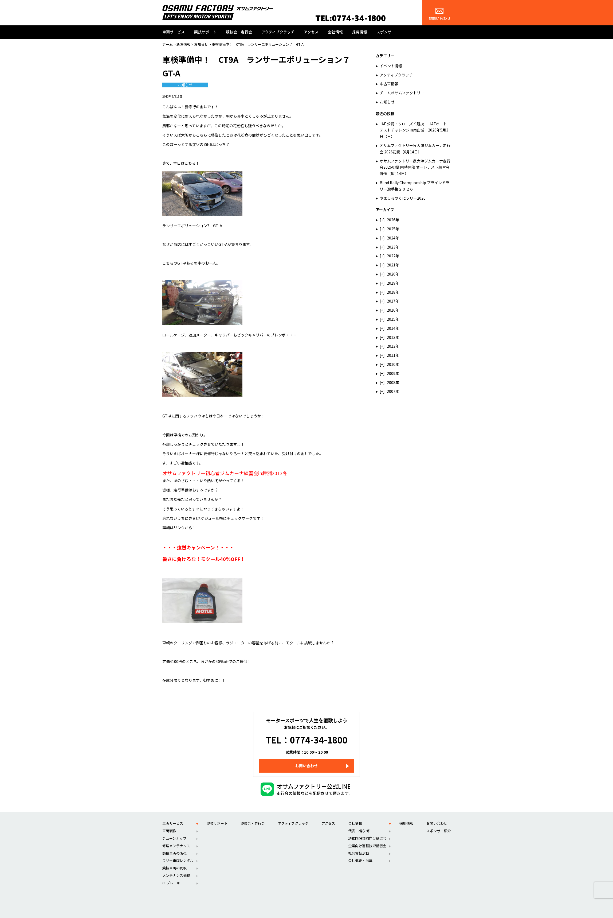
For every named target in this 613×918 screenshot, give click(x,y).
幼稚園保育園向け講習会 (367, 830)
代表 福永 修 (359, 822)
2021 (391, 265)
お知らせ (185, 85)
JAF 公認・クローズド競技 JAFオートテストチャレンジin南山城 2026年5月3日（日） (414, 130)
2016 (391, 310)
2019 (391, 283)
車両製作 (169, 822)
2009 (391, 373)
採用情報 (359, 31)
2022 (391, 255)
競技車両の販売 (174, 845)
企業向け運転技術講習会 (367, 837)
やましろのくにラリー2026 (403, 198)
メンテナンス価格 (176, 867)
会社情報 (335, 31)
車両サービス (173, 31)
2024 (391, 238)
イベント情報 (391, 65)
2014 (391, 328)
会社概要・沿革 (360, 852)
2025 (391, 228)
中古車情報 (389, 83)
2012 (391, 346)
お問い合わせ (439, 14)
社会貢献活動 (358, 845)
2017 (391, 301)
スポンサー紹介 (438, 822)
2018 (391, 292)
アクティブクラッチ (277, 31)
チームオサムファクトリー (402, 92)
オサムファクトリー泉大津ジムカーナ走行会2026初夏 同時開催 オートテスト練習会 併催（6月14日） (416, 167)
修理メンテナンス (176, 837)
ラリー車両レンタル (178, 852)
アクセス (311, 31)
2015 (391, 319)
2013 (391, 337)
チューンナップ (174, 830)
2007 (391, 391)
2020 (391, 274)
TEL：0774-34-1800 (307, 736)
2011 (391, 355)
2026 (391, 219)
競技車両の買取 (174, 859)
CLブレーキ (171, 874)
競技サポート (205, 31)
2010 (391, 364)
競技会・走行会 (239, 31)
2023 (391, 247)
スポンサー (385, 31)
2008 (391, 382)
